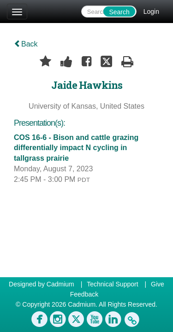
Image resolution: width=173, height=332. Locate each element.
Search (119, 12)
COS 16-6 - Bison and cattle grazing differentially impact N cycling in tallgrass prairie (76, 148)
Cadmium (60, 284)
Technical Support (112, 284)
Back (26, 44)
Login (151, 11)
